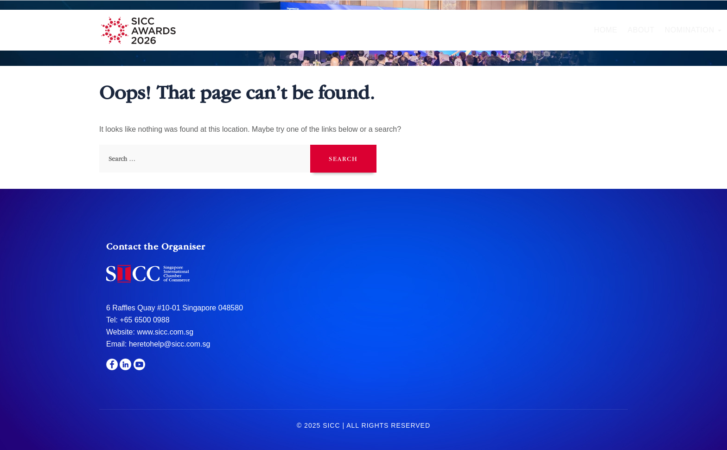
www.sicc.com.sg (164, 332)
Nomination (341, 30)
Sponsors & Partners (532, 30)
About (289, 30)
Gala (463, 30)
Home (254, 30)
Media (603, 30)
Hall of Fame (411, 30)
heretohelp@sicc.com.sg (169, 344)
